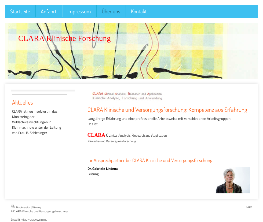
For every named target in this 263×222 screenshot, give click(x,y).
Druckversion (21, 207)
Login (249, 207)
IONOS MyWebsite (35, 220)
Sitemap (36, 207)
